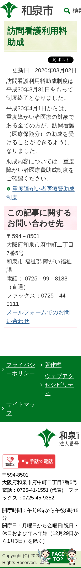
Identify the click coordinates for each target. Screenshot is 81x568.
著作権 (53, 364)
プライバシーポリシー (20, 368)
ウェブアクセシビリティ (59, 384)
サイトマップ (20, 408)
